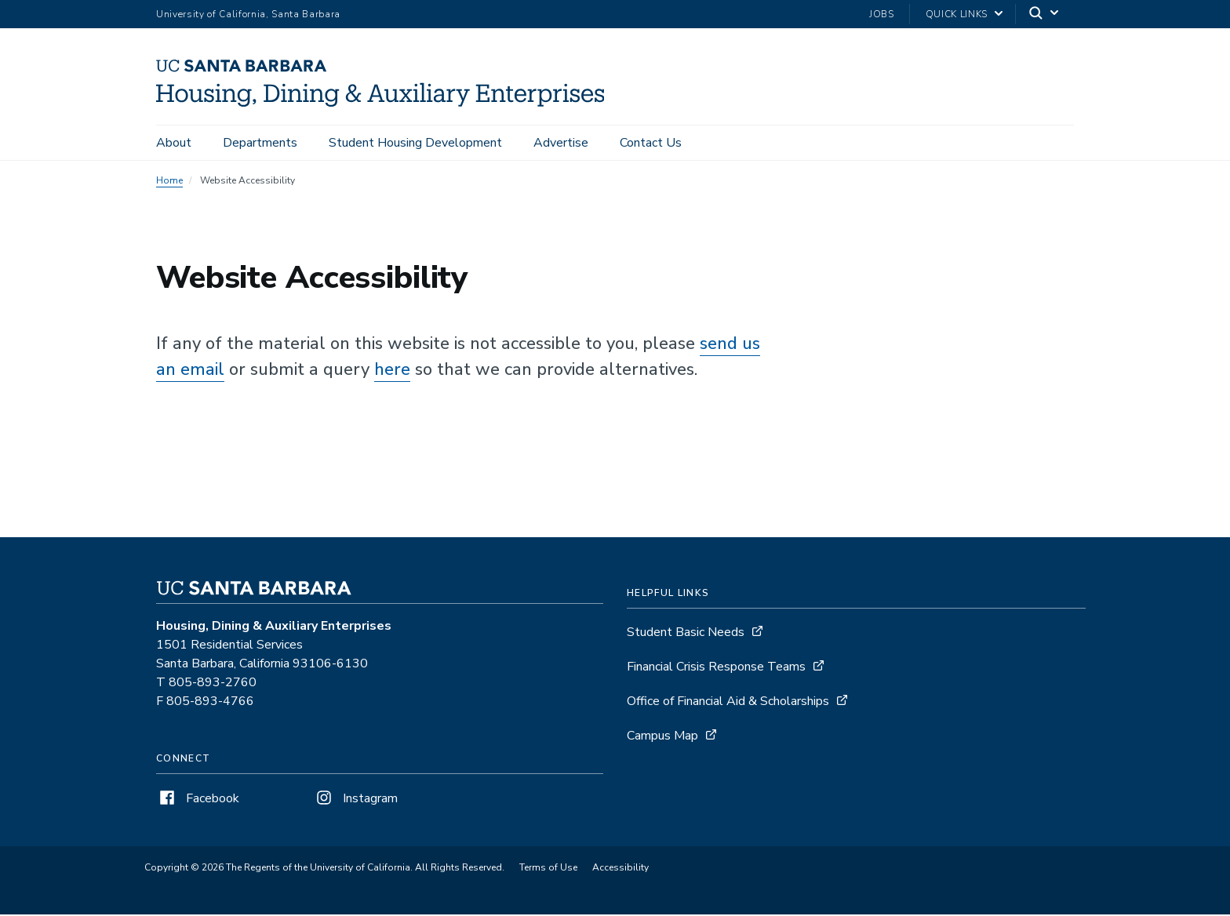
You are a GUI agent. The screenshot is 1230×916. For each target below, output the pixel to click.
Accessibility (620, 869)
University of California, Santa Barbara (248, 14)
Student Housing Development (415, 142)
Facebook (197, 800)
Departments (260, 142)
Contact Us (651, 142)
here (392, 371)
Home (169, 182)
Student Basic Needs (685, 633)
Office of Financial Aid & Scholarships (728, 702)
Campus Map (662, 737)
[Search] (1045, 14)
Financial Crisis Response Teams (716, 668)
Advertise (560, 142)
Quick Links (957, 14)
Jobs (881, 14)
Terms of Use (548, 869)
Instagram (355, 800)
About (173, 142)
